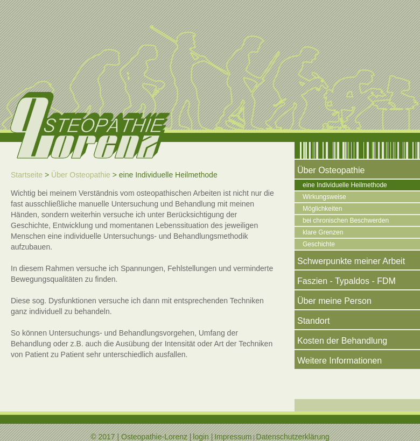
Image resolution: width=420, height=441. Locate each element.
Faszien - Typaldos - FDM (346, 281)
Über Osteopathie (80, 174)
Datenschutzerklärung (293, 436)
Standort (313, 320)
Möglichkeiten (322, 208)
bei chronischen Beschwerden (346, 220)
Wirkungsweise (324, 197)
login (201, 436)
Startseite (27, 174)
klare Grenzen (323, 232)
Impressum (232, 436)
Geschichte (319, 244)
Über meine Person (334, 300)
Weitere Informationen (339, 360)
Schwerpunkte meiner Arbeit (351, 261)
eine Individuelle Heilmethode (345, 185)
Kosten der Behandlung (342, 340)
